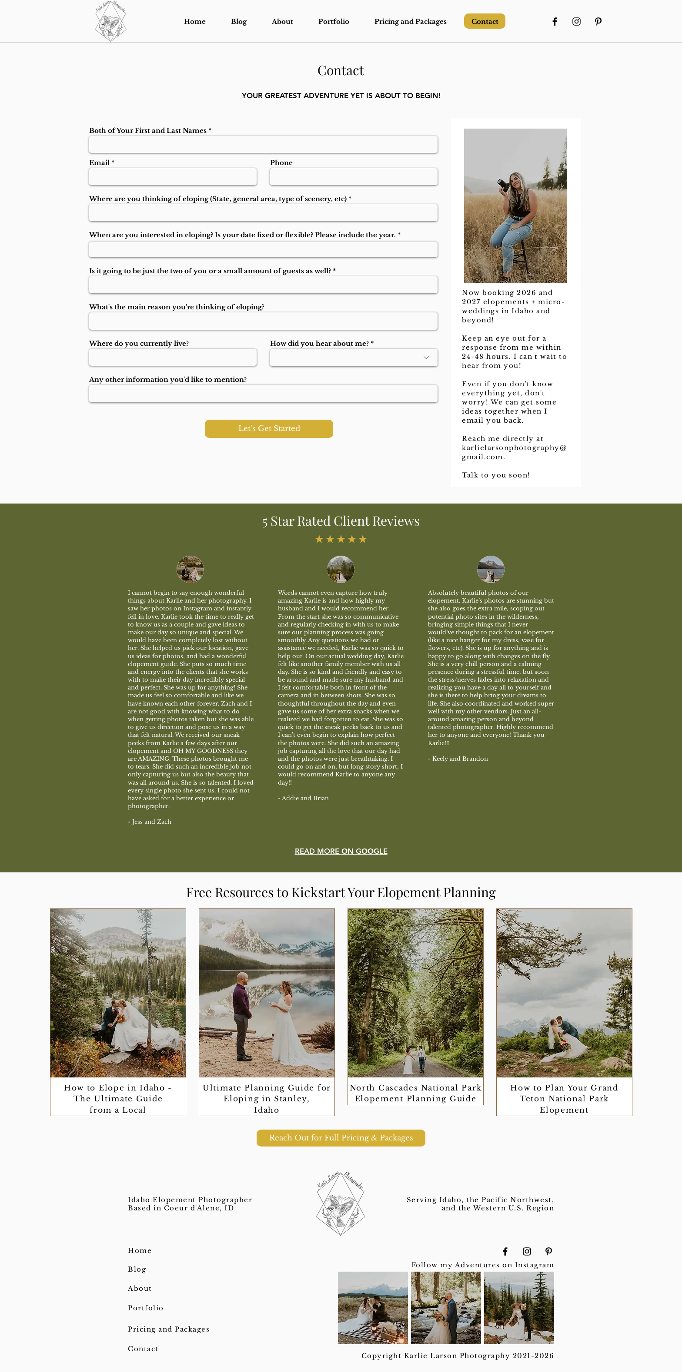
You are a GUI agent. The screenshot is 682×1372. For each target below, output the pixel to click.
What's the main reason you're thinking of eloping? (176, 307)
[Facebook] (554, 21)
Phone (281, 162)
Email (99, 162)
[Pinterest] (598, 21)
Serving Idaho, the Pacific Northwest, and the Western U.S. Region (481, 1204)
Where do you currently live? (139, 343)
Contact (143, 1349)
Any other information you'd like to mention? (168, 379)
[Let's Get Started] (269, 429)
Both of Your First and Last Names (148, 130)
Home (140, 1250)
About (140, 1288)
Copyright (382, 1356)
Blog (137, 1269)
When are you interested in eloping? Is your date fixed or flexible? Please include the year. (242, 235)
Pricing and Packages (169, 1329)
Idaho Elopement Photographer (190, 1200)
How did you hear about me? (319, 343)
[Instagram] (576, 21)
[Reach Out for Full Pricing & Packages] (341, 1138)
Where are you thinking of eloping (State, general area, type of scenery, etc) (218, 199)
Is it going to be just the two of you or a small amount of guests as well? (210, 271)
